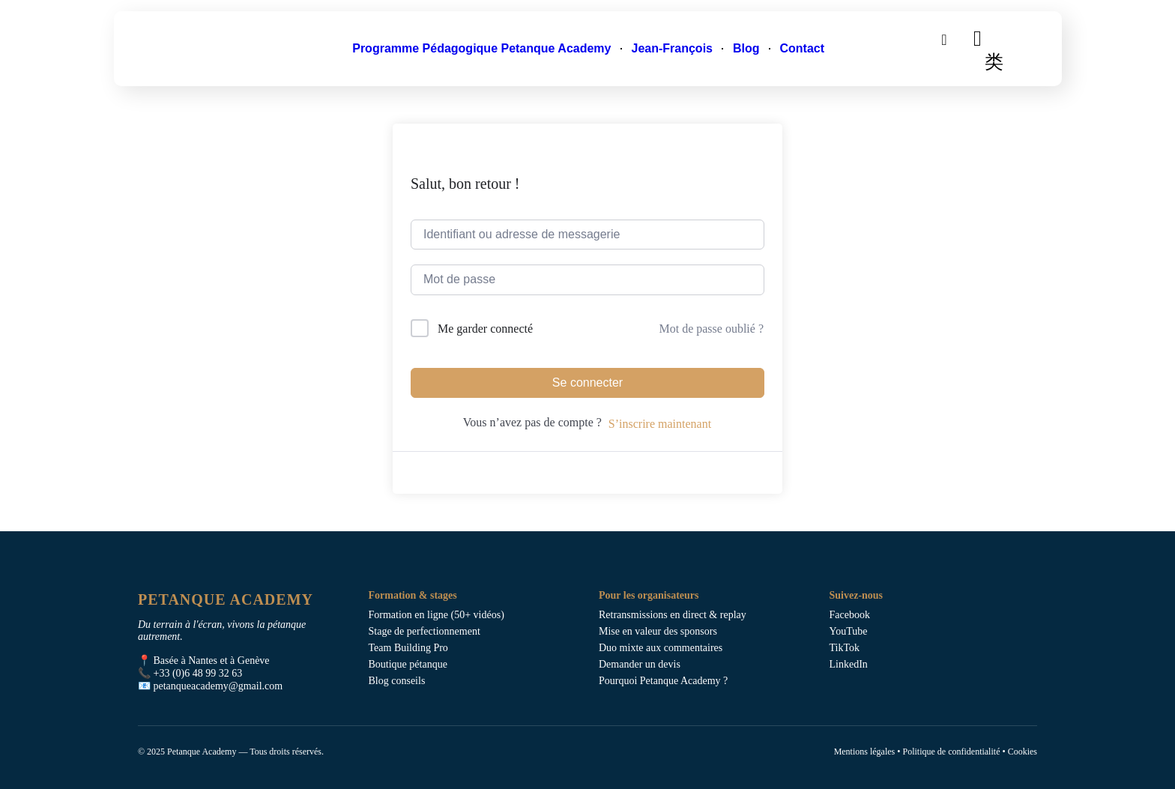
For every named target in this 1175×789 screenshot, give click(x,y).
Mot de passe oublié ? (711, 328)
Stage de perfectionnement (424, 631)
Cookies (1022, 751)
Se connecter (587, 382)
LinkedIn (849, 664)
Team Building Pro (408, 647)
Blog (746, 48)
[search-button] (944, 38)
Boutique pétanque (408, 664)
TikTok (845, 647)
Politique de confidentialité (951, 751)
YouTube (849, 631)
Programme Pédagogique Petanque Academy (481, 48)
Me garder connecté (485, 328)
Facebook (850, 614)
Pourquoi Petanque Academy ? (663, 680)
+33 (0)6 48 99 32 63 (198, 673)
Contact (802, 48)
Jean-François (671, 48)
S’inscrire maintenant (659, 423)
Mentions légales (864, 751)
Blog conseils (397, 680)
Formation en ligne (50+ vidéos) (436, 614)
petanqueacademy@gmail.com (218, 686)
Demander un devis (639, 664)
